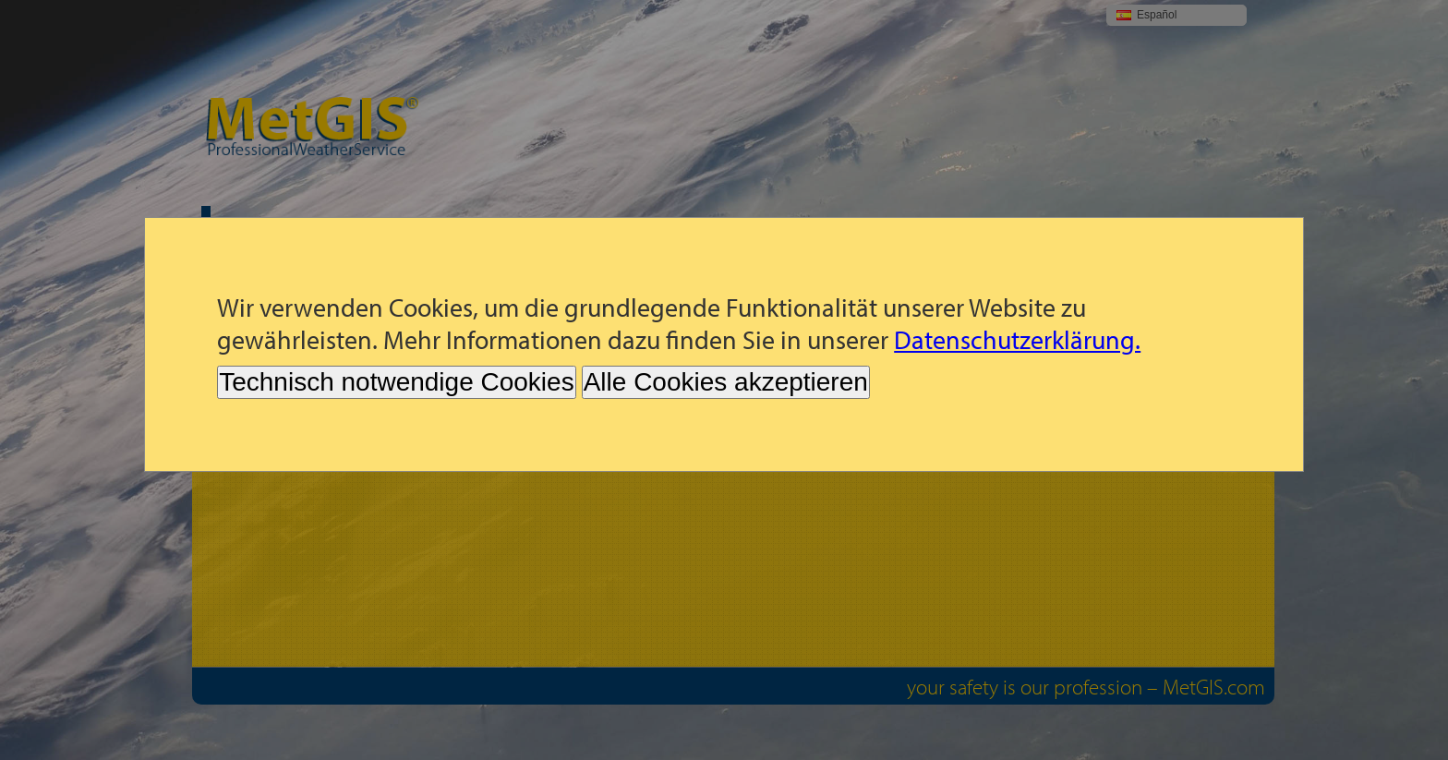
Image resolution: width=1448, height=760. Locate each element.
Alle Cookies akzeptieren (726, 382)
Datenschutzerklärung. (1017, 339)
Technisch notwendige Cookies (396, 382)
